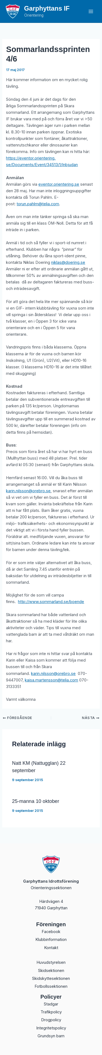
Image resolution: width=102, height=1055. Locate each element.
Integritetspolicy (51, 1028)
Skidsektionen (51, 970)
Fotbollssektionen (51, 986)
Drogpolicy (51, 1019)
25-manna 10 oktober (35, 801)
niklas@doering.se (68, 262)
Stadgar (51, 1004)
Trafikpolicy (51, 1012)
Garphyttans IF (47, 8)
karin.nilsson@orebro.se (28, 490)
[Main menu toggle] (91, 11)
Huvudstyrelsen (51, 962)
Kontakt (51, 947)
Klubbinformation (51, 939)
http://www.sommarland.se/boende (51, 601)
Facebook (51, 931)
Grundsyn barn (51, 1035)
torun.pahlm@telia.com (38, 203)
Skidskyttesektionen (51, 978)
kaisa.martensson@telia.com (51, 680)
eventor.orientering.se (58, 184)
